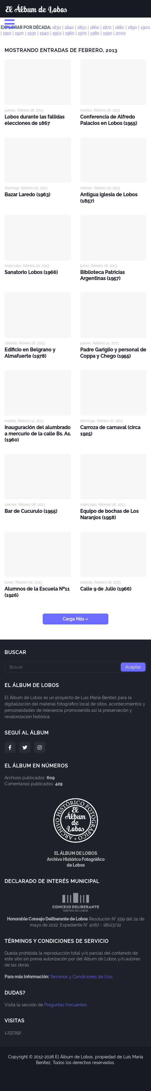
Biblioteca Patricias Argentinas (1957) (102, 275)
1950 (57, 33)
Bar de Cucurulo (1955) (31, 511)
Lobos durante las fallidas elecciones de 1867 (34, 120)
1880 (119, 27)
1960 (69, 33)
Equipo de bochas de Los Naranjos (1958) (109, 514)
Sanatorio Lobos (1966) (31, 272)
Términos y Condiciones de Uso (81, 976)
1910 (7, 33)
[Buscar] (75, 667)
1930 (31, 33)
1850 (82, 27)
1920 (19, 33)
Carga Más (74, 619)
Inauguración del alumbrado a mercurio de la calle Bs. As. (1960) (38, 434)
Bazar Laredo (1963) (27, 194)
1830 (56, 27)
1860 (94, 27)
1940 (44, 33)
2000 (121, 33)
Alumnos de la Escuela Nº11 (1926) (37, 592)
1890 (132, 27)
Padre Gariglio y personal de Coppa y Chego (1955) (113, 353)
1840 (69, 27)
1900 (145, 27)
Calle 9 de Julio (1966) (105, 589)
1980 (95, 33)
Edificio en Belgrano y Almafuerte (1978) (30, 353)
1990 (107, 33)
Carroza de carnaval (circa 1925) (110, 431)
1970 (82, 33)
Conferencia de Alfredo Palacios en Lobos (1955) (108, 120)
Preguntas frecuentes (65, 1004)
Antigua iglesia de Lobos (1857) (108, 198)
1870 (107, 27)
